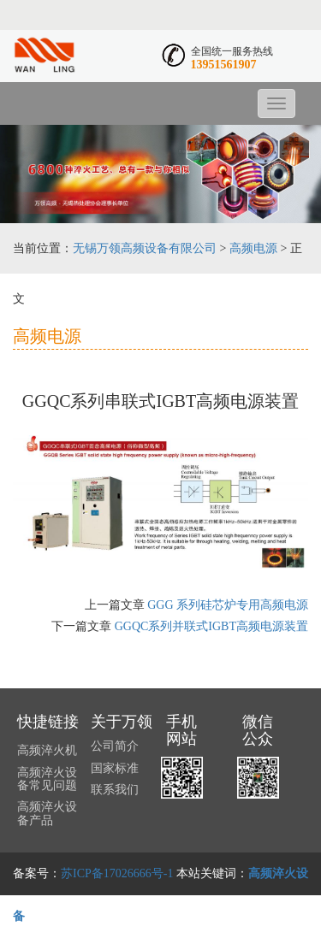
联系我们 (115, 789)
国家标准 (115, 768)
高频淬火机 (47, 750)
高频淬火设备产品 (47, 813)
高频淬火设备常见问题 (47, 779)
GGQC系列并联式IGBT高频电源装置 (211, 626)
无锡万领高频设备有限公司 (145, 248)
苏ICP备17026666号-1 (117, 873)
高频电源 (253, 248)
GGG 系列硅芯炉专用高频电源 (227, 605)
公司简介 (115, 746)
